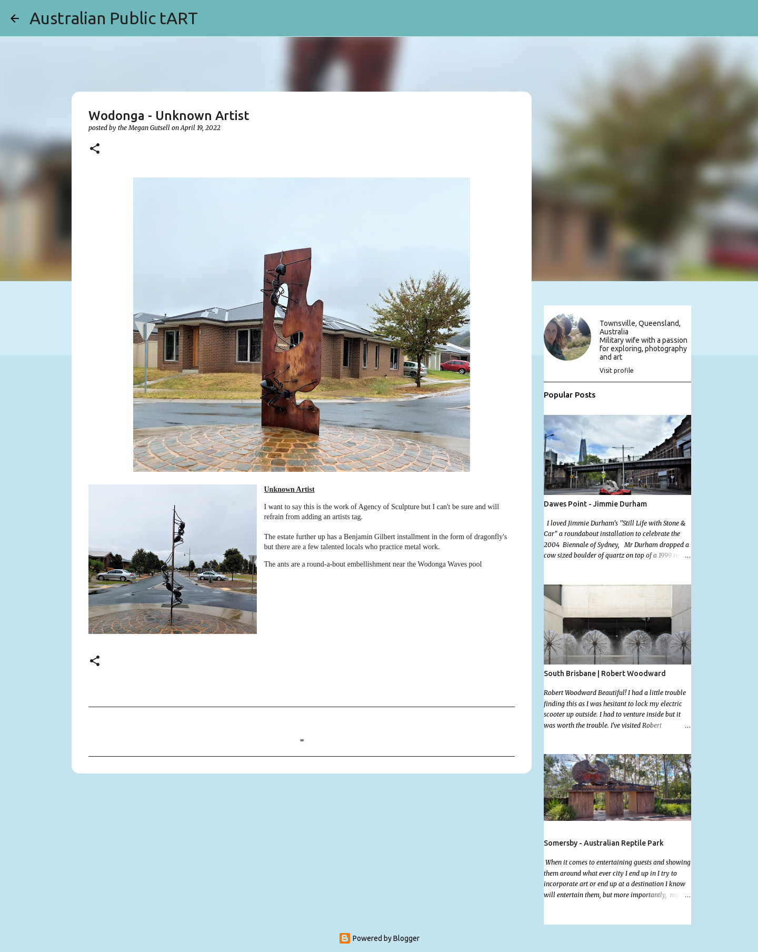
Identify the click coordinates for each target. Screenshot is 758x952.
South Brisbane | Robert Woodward (605, 673)
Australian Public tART (113, 17)
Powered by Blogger (379, 938)
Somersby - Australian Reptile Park (604, 843)
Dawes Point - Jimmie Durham (595, 504)
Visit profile (617, 370)
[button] (94, 149)
